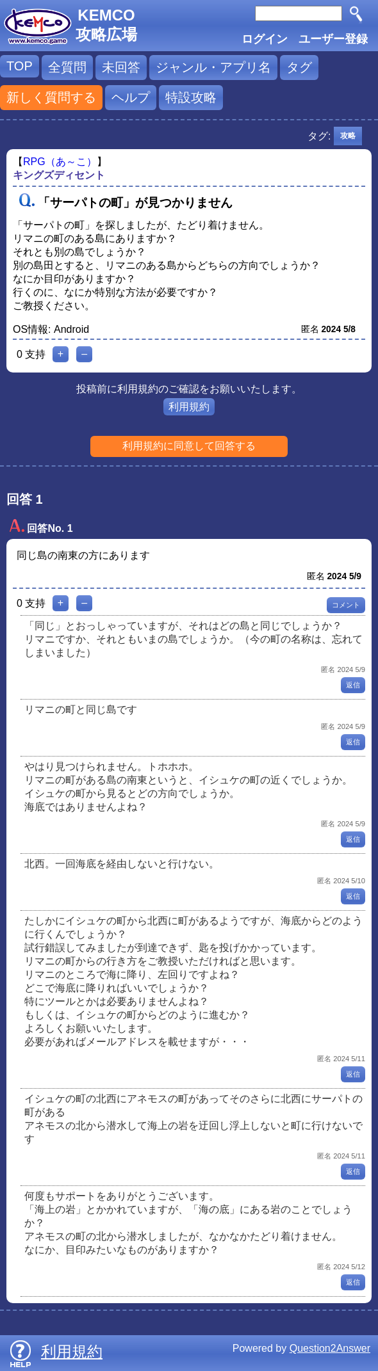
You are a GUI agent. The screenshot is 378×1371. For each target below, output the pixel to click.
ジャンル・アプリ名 (213, 67)
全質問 (67, 67)
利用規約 (189, 406)
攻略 (348, 135)
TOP (19, 66)
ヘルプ (130, 97)
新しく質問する (51, 97)
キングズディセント (59, 175)
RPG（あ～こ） (60, 161)
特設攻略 (191, 97)
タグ (299, 67)
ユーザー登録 (333, 39)
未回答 (121, 67)
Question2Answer (330, 1348)
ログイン (265, 39)
